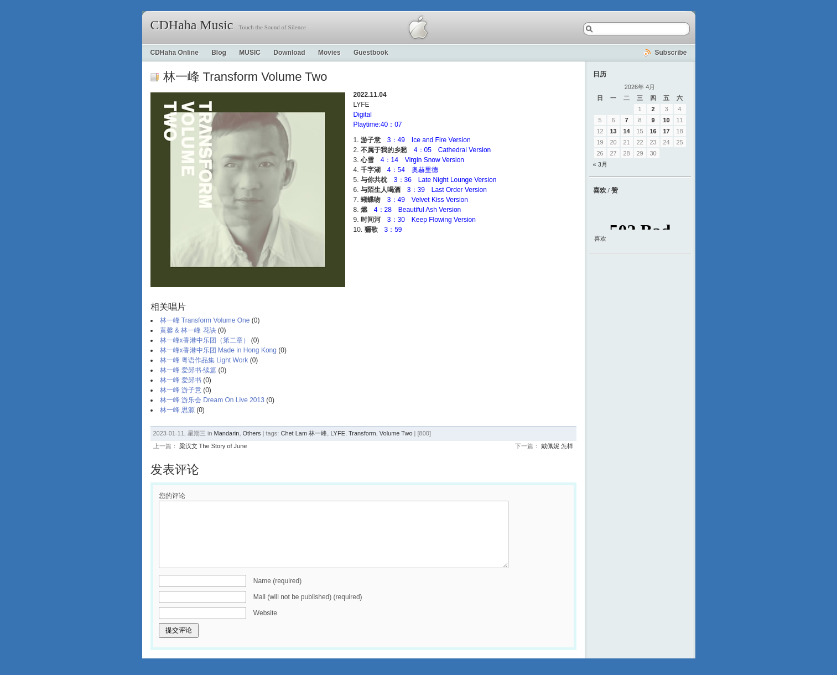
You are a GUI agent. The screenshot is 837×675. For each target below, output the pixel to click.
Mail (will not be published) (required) (307, 597)
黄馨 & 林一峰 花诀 (188, 330)
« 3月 (600, 164)
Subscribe (670, 52)
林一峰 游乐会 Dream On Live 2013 (212, 400)
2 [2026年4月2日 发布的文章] (652, 109)
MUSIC (250, 52)
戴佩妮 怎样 (557, 446)
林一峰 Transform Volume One (205, 320)
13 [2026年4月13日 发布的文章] (613, 131)
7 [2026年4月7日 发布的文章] (626, 120)
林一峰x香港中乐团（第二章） (204, 340)
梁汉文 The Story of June (213, 446)
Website (265, 613)
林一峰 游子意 (180, 390)
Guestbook (370, 52)
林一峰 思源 (177, 410)
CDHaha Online (174, 52)
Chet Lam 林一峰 (303, 433)
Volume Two (396, 433)
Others (252, 433)
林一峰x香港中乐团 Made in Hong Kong (218, 350)
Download (289, 52)
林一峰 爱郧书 (180, 380)
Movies (329, 52)
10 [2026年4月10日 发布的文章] (666, 120)
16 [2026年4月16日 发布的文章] (652, 131)
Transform (362, 433)
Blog (218, 52)
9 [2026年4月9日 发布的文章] (652, 120)
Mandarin (227, 433)
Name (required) (277, 581)
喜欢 (600, 238)
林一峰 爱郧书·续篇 (188, 370)
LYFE (337, 433)
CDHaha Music (191, 25)
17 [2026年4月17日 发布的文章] (666, 131)
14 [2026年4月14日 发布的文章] (626, 131)
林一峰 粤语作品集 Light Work (204, 360)
